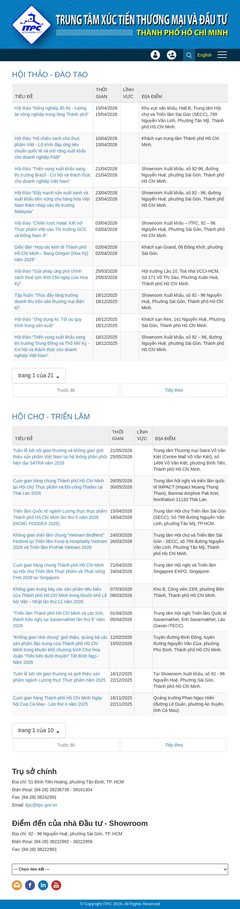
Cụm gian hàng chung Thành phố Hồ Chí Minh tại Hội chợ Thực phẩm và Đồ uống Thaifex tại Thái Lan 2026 (58, 487)
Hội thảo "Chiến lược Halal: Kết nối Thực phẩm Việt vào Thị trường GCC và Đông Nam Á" (50, 229)
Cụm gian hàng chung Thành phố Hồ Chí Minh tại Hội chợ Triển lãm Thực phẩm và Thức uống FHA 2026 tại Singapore (59, 571)
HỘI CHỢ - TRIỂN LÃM (51, 416)
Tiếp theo (174, 390)
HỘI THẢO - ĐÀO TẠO (50, 74)
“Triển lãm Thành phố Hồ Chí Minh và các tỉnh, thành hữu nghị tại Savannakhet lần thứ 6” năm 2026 (59, 619)
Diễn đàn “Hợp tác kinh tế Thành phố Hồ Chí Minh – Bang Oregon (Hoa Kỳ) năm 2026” (51, 253)
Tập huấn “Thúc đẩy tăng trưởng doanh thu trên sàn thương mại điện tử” (49, 301)
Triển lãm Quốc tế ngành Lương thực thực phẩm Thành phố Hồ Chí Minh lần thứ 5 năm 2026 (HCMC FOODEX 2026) (60, 517)
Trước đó (66, 390)
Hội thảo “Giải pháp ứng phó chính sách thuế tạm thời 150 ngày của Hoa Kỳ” (51, 277)
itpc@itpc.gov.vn (41, 804)
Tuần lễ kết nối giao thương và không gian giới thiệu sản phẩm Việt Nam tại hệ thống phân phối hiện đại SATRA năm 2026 (60, 456)
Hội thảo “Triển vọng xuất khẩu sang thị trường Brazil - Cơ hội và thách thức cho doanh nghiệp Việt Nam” (52, 175)
